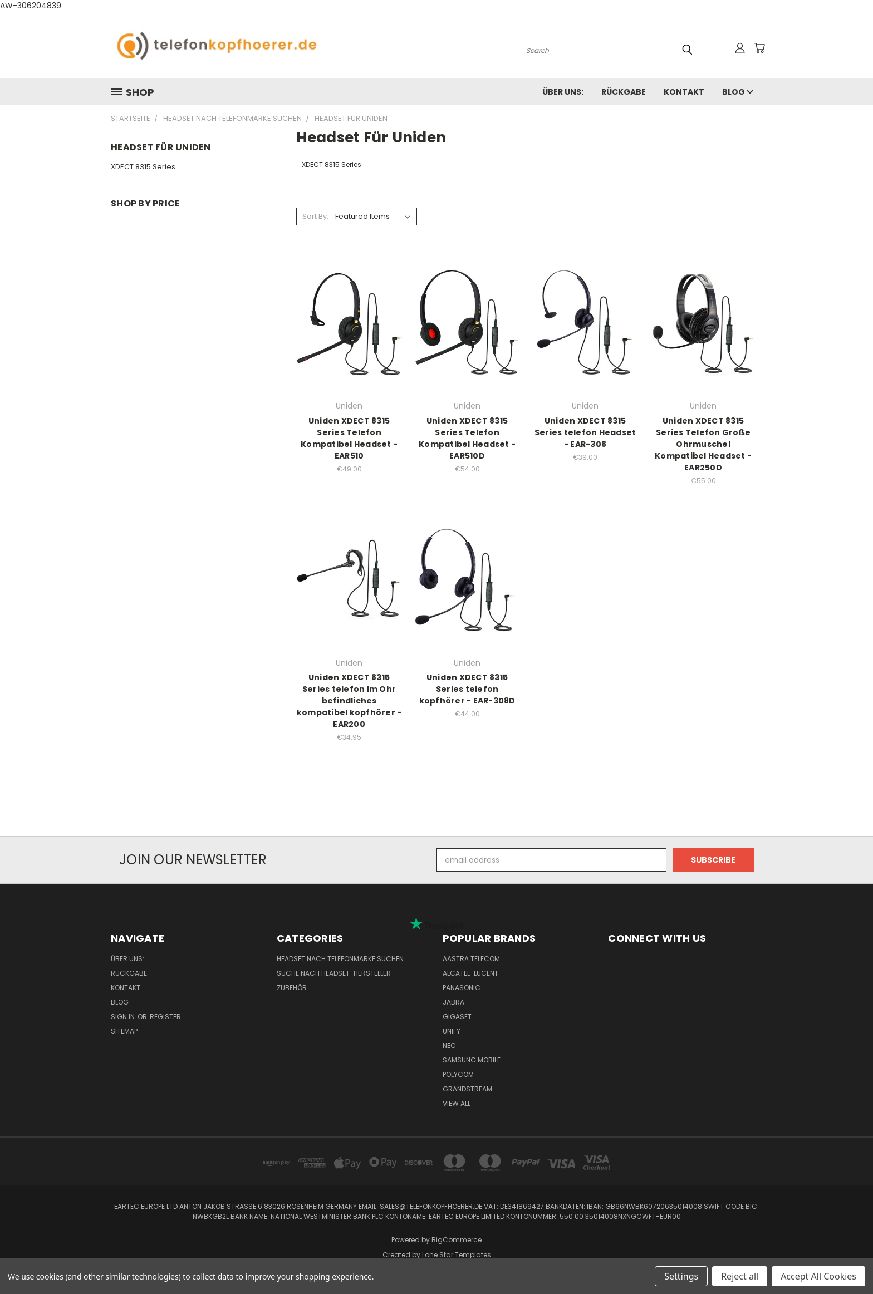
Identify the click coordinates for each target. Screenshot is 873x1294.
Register (165, 1016)
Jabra (453, 1002)
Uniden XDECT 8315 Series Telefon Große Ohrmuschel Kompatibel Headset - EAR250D (703, 444)
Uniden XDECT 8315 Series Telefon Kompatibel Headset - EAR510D (467, 438)
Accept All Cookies (818, 1276)
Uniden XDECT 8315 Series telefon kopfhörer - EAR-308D (467, 689)
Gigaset (457, 1016)
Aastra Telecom (471, 958)
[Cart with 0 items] (759, 47)
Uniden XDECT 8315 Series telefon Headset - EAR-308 (585, 432)
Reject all (739, 1276)
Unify (451, 1031)
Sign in (123, 1016)
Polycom (458, 1074)
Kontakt (684, 91)
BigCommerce (456, 1239)
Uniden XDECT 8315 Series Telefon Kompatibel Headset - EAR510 (349, 438)
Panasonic (461, 987)
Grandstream (467, 1089)
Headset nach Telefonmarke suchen (340, 958)
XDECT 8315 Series (143, 166)
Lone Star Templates (456, 1254)
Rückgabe (623, 91)
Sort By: (315, 216)
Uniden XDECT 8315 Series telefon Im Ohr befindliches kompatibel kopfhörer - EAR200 (349, 701)
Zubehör (292, 987)
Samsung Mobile (472, 1060)
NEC (449, 1045)
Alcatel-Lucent (470, 973)
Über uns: (562, 91)
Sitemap (124, 1031)
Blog (737, 91)
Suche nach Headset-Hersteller (334, 973)
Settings (681, 1276)
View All (456, 1103)
